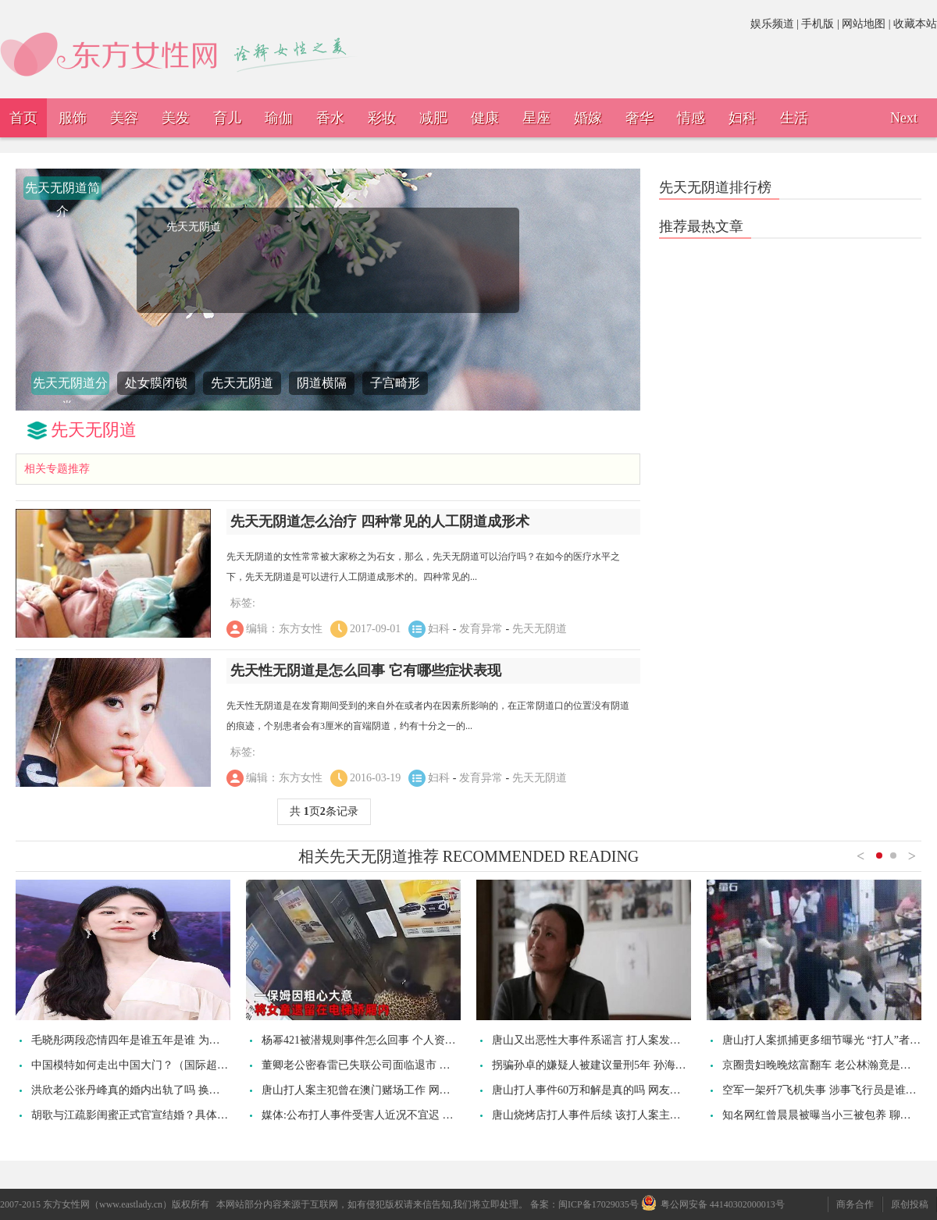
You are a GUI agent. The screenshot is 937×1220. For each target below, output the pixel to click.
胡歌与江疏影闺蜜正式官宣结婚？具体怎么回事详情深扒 (168, 1115)
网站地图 (863, 24)
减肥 (433, 118)
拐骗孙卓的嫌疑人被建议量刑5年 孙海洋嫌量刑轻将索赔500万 (641, 1065)
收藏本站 (915, 24)
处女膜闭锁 (156, 382)
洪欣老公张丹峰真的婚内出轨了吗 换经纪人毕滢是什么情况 (175, 1090)
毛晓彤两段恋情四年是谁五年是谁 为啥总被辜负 (147, 1040)
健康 (485, 118)
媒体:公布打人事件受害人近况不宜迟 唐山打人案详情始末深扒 (412, 1115)
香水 (330, 118)
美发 (176, 118)
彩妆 (382, 118)
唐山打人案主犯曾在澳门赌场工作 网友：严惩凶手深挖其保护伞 (416, 1090)
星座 (536, 118)
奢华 (639, 118)
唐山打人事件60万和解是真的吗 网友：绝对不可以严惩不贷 (635, 1090)
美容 (124, 118)
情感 (691, 118)
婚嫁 (588, 118)
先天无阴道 (242, 382)
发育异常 (481, 629)
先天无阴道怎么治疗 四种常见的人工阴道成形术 (379, 521)
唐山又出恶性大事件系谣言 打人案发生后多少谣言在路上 (630, 1040)
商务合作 (855, 1204)
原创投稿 (909, 1204)
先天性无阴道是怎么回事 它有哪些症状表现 (365, 670)
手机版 (817, 24)
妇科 (743, 118)
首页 (23, 118)
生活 (794, 118)
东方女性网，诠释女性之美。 (183, 48)
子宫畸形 (395, 382)
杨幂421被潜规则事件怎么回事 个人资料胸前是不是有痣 (397, 1040)
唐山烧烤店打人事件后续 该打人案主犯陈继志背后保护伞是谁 (641, 1115)
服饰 (73, 118)
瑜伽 (279, 118)
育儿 (227, 118)
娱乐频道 (772, 24)
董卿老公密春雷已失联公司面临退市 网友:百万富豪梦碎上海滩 (412, 1065)
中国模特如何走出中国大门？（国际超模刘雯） (146, 1065)
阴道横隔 (322, 382)
